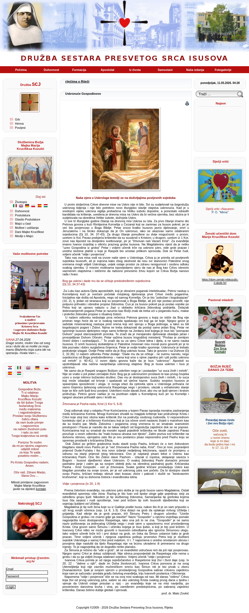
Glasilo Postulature (27, 219)
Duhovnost (22, 211)
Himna (19, 123)
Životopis (21, 202)
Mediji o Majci (24, 236)
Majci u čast (23, 223)
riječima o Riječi (77, 81)
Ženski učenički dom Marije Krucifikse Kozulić (221, 235)
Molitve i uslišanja (26, 227)
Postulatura (22, 215)
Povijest (20, 127)
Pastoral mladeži (220, 300)
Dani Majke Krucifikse (29, 232)
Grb (17, 119)
